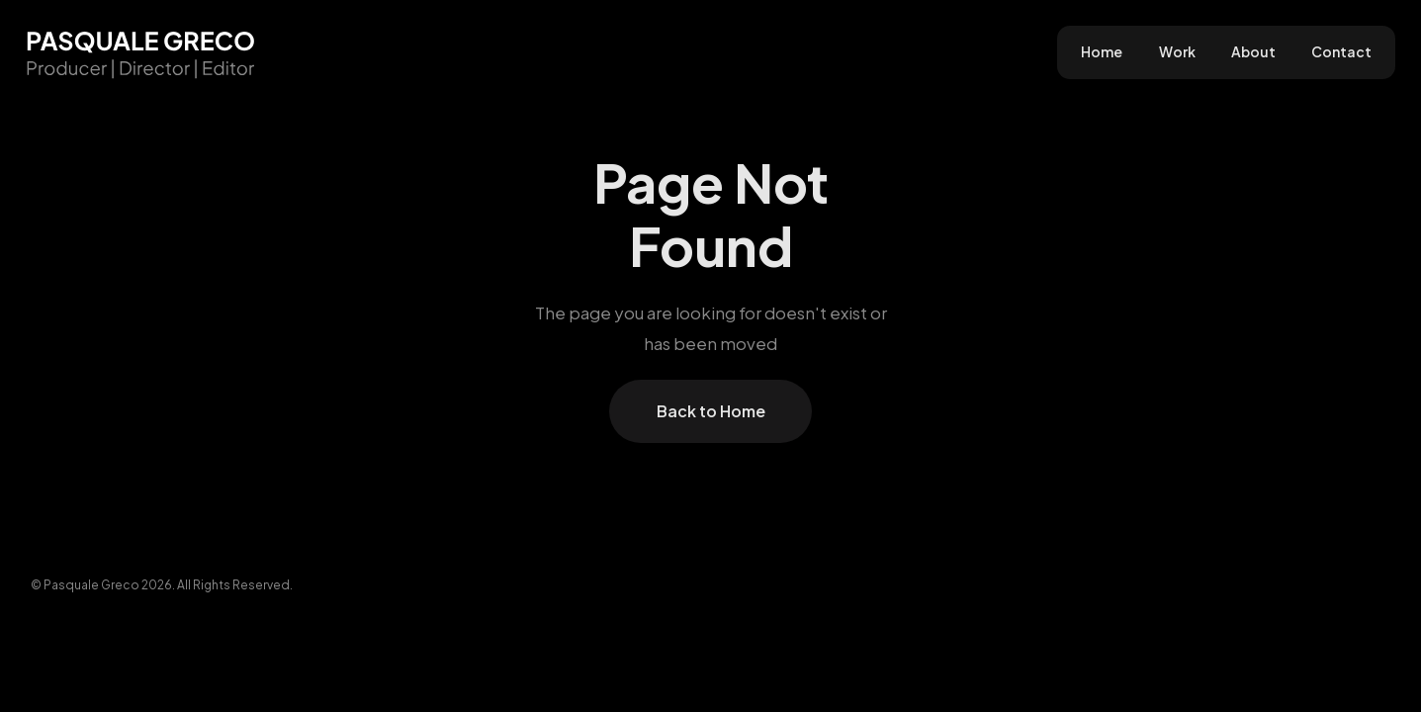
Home (1101, 52)
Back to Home (711, 410)
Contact (1341, 52)
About (1253, 52)
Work (1177, 52)
